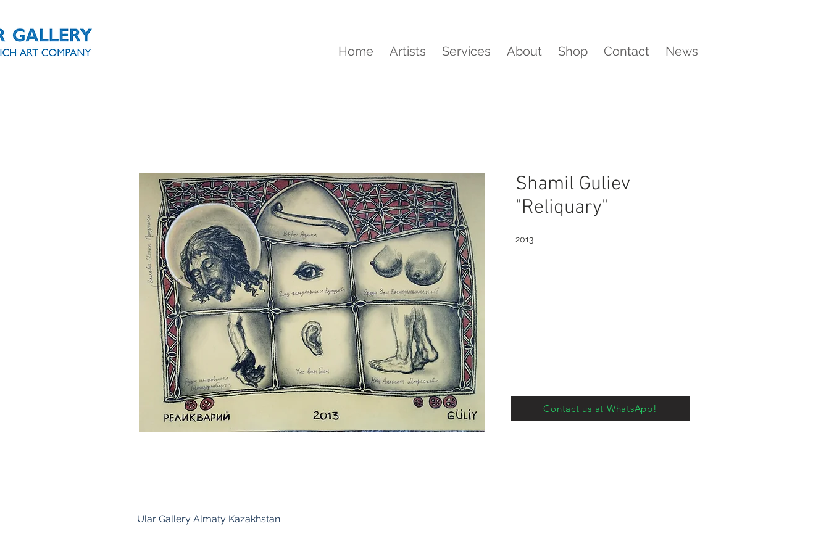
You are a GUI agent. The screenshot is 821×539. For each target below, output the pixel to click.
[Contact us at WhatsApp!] (600, 408)
